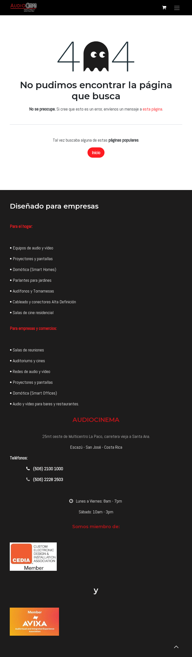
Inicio (96, 152)
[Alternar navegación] (177, 7)
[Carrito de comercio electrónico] (164, 7)
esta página (152, 109)
